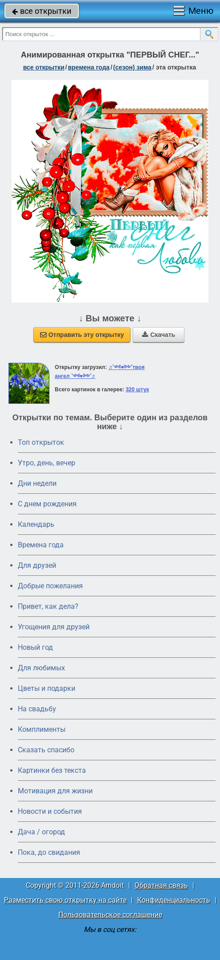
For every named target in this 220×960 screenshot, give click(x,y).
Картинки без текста (52, 770)
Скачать (158, 334)
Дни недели (37, 483)
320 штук (137, 389)
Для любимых (41, 668)
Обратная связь (161, 885)
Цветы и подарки (46, 688)
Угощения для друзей (54, 627)
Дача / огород (41, 832)
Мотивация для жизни (55, 791)
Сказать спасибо (46, 750)
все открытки (41, 11)
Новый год (35, 647)
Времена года (41, 545)
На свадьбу (37, 709)
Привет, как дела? (48, 606)
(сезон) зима (132, 67)
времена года (89, 67)
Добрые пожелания (50, 586)
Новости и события (50, 811)
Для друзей (37, 565)
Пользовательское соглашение (110, 915)
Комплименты (41, 729)
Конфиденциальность (173, 900)
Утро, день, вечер (46, 463)
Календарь (36, 524)
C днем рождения (47, 504)
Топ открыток (41, 442)
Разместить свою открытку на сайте (65, 900)
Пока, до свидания (49, 852)
